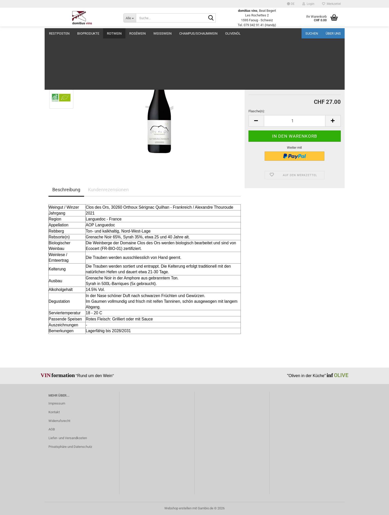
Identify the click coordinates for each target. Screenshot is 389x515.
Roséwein (137, 33)
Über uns (333, 33)
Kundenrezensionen (108, 189)
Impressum (56, 403)
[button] (290, 4)
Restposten (59, 33)
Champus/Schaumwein (198, 33)
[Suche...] (129, 18)
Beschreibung (66, 189)
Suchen (311, 33)
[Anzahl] (294, 121)
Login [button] (308, 4)
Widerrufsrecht (59, 421)
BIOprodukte (88, 33)
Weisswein (162, 33)
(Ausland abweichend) (305, 80)
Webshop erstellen (178, 508)
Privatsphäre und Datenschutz (70, 447)
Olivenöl (233, 33)
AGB (51, 429)
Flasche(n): (256, 111)
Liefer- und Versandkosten (67, 438)
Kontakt (54, 412)
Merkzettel (331, 4)
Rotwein (114, 33)
